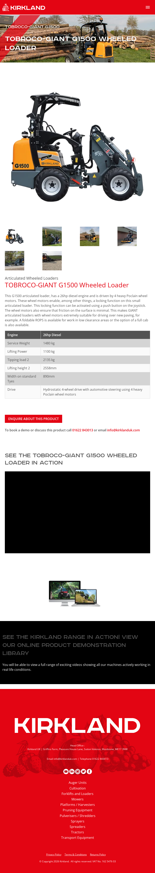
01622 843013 (83, 430)
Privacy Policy (53, 854)
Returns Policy (98, 854)
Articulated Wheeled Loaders (31, 278)
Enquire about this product (33, 419)
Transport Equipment (77, 837)
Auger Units (78, 782)
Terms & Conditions (76, 854)
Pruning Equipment (77, 810)
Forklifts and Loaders (77, 794)
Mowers (77, 799)
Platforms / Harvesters (77, 804)
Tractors (77, 832)
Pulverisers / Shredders (77, 816)
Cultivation (77, 788)
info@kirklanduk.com (123, 430)
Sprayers (77, 821)
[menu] (147, 7)
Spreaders (77, 826)
